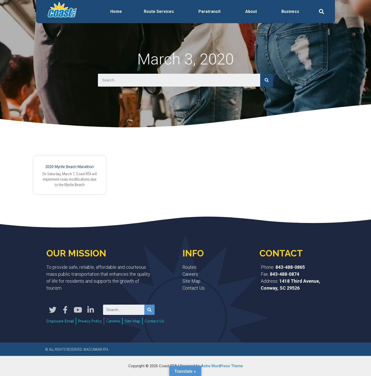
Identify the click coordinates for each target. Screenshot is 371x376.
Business (290, 11)
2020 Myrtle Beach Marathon (69, 166)
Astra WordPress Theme (222, 365)
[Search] (266, 80)
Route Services (159, 11)
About (251, 11)
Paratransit (209, 11)
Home (116, 11)
